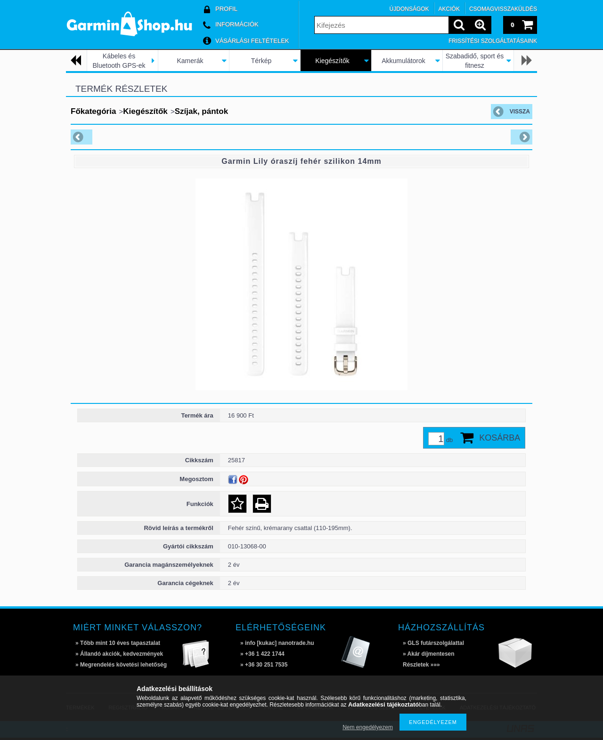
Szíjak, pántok (201, 111)
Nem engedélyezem (367, 727)
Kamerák (190, 60)
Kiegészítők (332, 60)
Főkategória (93, 111)
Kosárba (499, 437)
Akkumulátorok (403, 60)
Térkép (261, 60)
